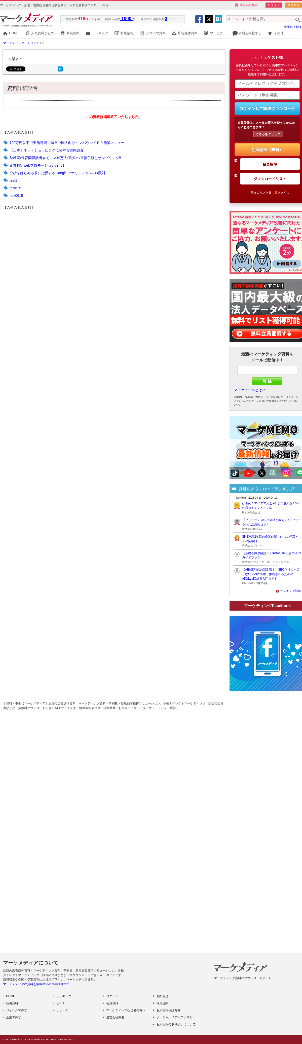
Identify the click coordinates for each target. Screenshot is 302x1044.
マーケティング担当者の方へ (125, 1010)
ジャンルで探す (16, 1010)
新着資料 (73, 33)
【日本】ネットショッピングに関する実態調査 (47, 150)
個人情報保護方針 (168, 1010)
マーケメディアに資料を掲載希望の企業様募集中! (36, 984)
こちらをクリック (268, 134)
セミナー (62, 1003)
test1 (13, 180)
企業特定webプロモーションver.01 (37, 165)
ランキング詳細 (290, 591)
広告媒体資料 (188, 33)
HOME (14, 33)
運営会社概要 (249, 5)
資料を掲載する (250, 33)
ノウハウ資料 (156, 33)
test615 (15, 188)
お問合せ (162, 996)
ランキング (100, 33)
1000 (126, 18)
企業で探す (13, 1017)
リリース (62, 1010)
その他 (279, 33)
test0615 (16, 196)
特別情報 (127, 33)
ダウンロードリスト (270, 178)
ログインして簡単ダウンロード (267, 108)
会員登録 (294, 5)
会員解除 (270, 164)
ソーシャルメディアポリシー (176, 1017)
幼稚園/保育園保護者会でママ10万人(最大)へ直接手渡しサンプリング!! (65, 158)
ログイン (274, 5)
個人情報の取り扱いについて (176, 1024)
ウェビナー (218, 33)
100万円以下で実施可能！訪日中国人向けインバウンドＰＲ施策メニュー (67, 143)
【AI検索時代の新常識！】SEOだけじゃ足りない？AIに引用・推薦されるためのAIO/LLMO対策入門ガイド (270, 574)
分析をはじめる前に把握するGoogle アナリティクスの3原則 (57, 173)
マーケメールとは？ (250, 390)
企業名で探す (293, 27)
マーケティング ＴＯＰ (19, 43)
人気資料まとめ (42, 33)
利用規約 (162, 1003)
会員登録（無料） (267, 149)
